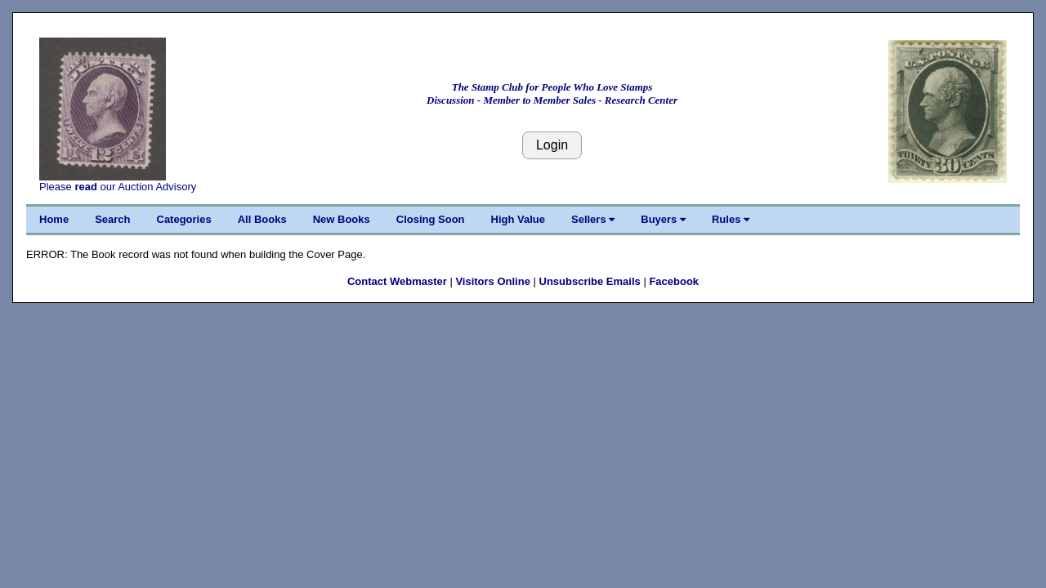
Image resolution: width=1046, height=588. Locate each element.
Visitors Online (492, 281)
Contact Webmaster (397, 281)
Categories (184, 219)
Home (54, 219)
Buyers (663, 219)
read (85, 186)
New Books (341, 219)
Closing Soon (430, 219)
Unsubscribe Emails (590, 281)
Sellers (593, 219)
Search (112, 219)
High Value (518, 219)
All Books (262, 219)
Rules (730, 219)
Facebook (674, 281)
